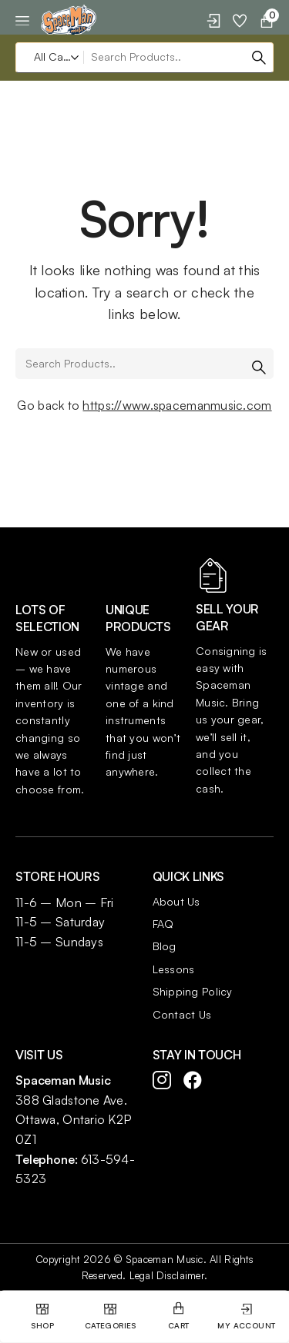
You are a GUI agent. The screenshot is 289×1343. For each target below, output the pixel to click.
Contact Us (182, 1014)
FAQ (163, 923)
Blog (164, 945)
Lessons (174, 969)
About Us (176, 901)
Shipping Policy (193, 991)
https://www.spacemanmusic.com (176, 405)
